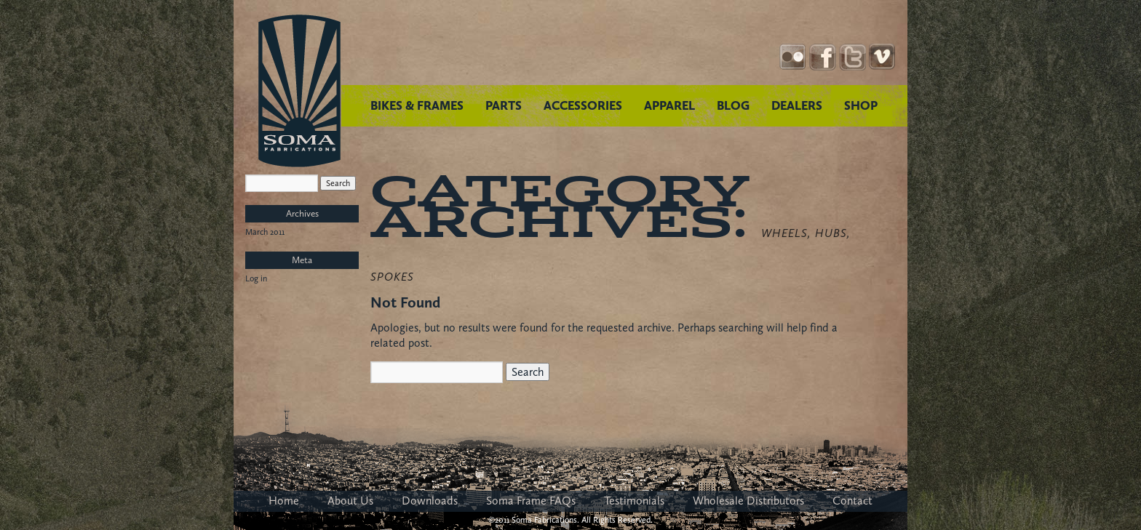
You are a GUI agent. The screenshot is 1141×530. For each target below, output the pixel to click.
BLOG (733, 105)
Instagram (792, 57)
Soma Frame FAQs (531, 500)
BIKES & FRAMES (417, 105)
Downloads (430, 500)
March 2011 (265, 232)
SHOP (861, 105)
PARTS (503, 105)
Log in (256, 278)
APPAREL (669, 105)
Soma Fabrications (299, 91)
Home (284, 500)
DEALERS (796, 105)
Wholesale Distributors (748, 500)
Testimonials (634, 500)
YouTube (882, 57)
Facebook (822, 57)
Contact (852, 500)
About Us (350, 500)
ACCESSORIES (583, 105)
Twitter (852, 57)
